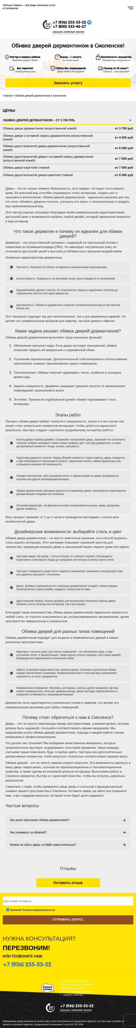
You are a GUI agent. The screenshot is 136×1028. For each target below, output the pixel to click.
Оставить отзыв (68, 883)
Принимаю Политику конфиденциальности (32, 910)
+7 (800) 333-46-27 (69, 27)
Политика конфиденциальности (77, 991)
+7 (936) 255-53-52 (69, 22)
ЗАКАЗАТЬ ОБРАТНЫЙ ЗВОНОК (68, 32)
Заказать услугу (68, 83)
